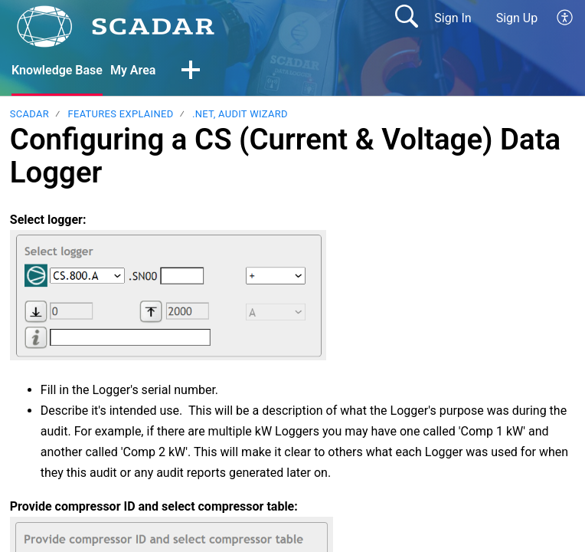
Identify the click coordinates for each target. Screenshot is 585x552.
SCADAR (29, 114)
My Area (132, 70)
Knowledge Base (57, 70)
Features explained (120, 114)
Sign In (452, 18)
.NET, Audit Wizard (240, 114)
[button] (565, 18)
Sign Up (517, 18)
